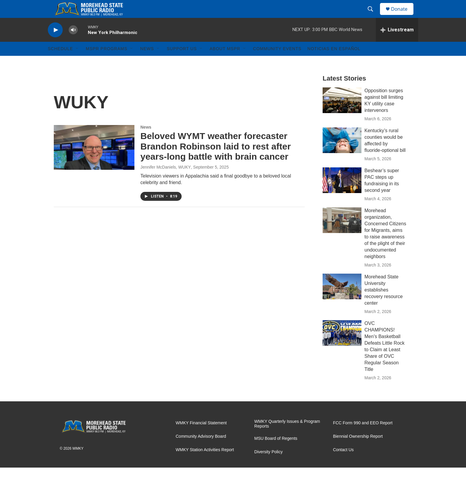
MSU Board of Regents (275, 452)
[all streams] (397, 43)
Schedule (60, 62)
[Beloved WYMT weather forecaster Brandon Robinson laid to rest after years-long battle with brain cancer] (94, 160)
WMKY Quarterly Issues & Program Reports (287, 437)
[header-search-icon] (373, 15)
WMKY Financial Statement (201, 436)
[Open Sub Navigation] (77, 62)
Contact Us (343, 463)
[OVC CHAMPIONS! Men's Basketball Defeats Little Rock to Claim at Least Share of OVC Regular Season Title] (342, 346)
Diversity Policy (268, 465)
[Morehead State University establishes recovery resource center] (342, 300)
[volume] (73, 43)
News (147, 62)
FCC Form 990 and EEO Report (363, 436)
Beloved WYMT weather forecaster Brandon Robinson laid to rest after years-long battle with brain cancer (215, 159)
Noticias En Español (333, 62)
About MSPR (225, 62)
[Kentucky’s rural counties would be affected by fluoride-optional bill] (342, 153)
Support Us (182, 62)
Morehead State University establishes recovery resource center (383, 303)
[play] (55, 43)
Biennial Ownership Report (358, 450)
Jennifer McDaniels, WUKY (165, 180)
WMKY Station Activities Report (205, 463)
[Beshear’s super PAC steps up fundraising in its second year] (342, 193)
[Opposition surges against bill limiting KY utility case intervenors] (342, 114)
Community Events (277, 62)
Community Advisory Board (201, 450)
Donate (403, 16)
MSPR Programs (106, 62)
